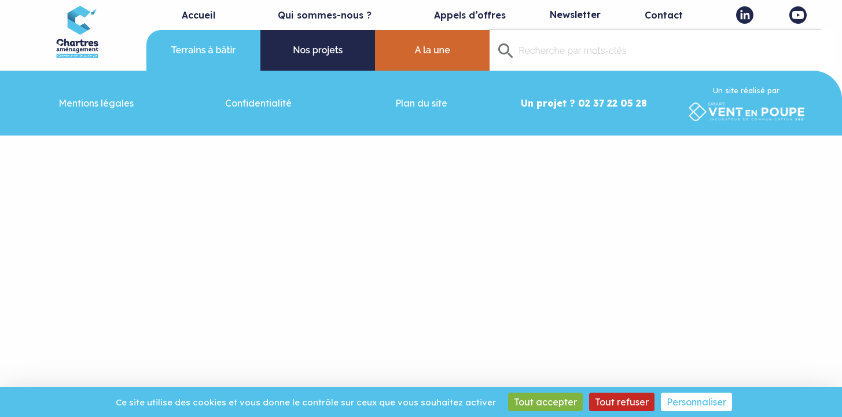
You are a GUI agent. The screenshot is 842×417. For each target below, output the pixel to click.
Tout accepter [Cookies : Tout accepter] (545, 402)
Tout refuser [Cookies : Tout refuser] (622, 402)
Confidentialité (258, 103)
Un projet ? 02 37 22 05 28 (584, 103)
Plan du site (421, 103)
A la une (432, 50)
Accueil (198, 15)
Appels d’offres (470, 15)
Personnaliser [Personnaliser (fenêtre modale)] (696, 402)
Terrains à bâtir (203, 50)
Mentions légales (96, 103)
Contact (664, 15)
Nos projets (318, 50)
